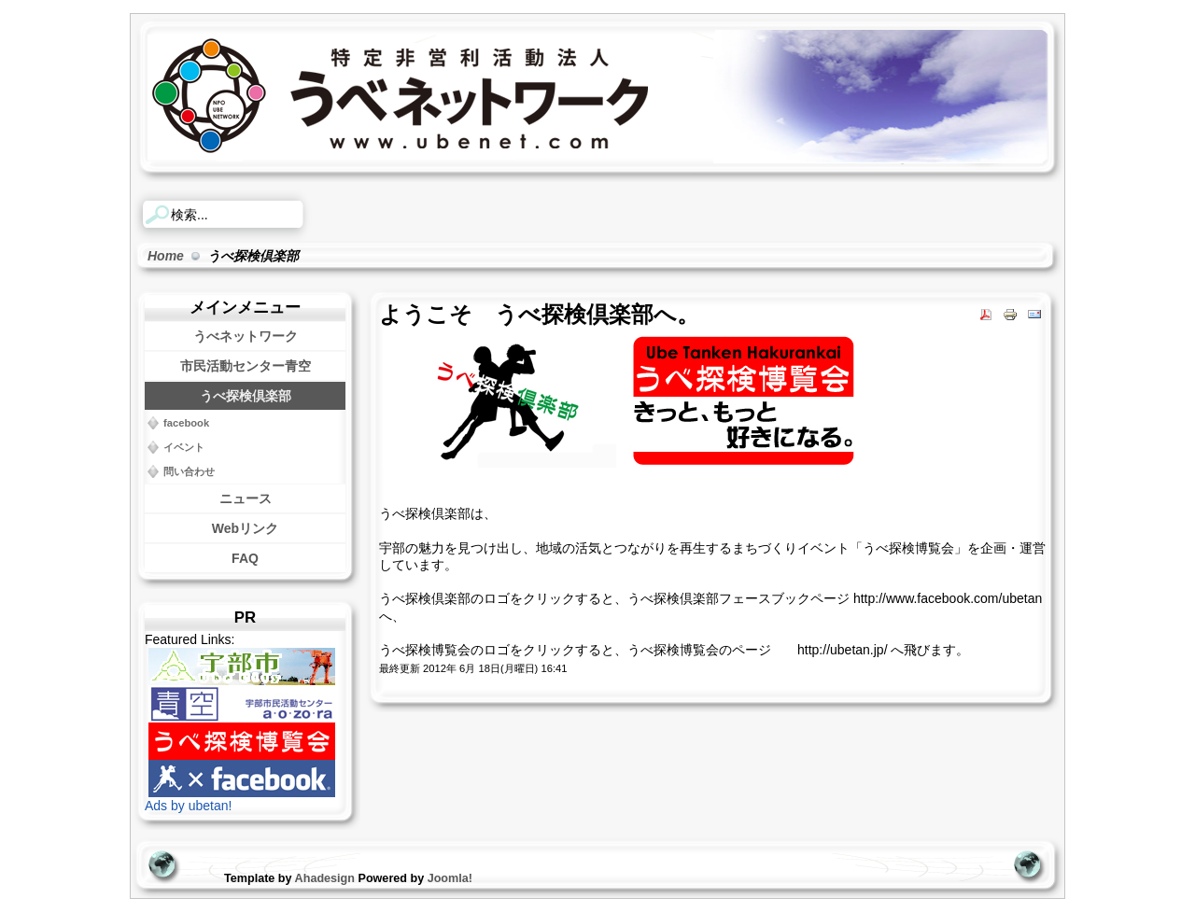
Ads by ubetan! (188, 805)
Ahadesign (326, 878)
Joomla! (450, 878)
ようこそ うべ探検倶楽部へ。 (539, 314)
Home (166, 255)
